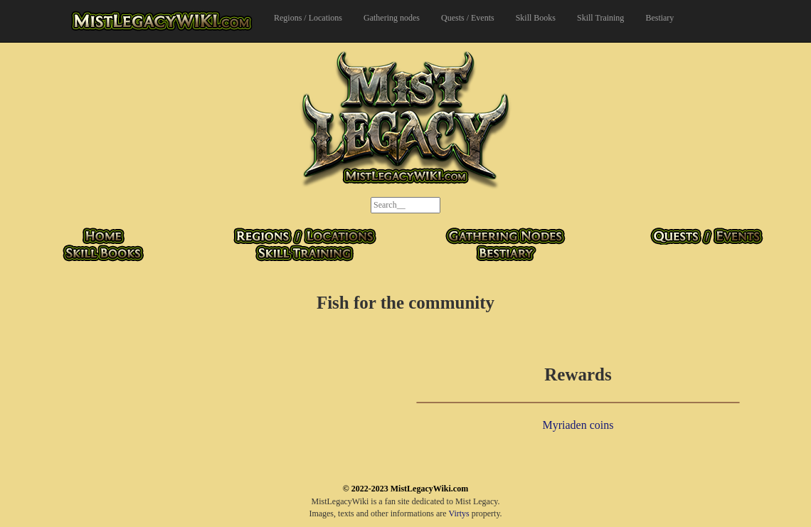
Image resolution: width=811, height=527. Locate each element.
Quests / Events (467, 18)
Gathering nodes (392, 18)
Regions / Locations (308, 18)
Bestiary (659, 18)
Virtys (458, 513)
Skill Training (600, 18)
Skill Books (536, 18)
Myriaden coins (578, 425)
